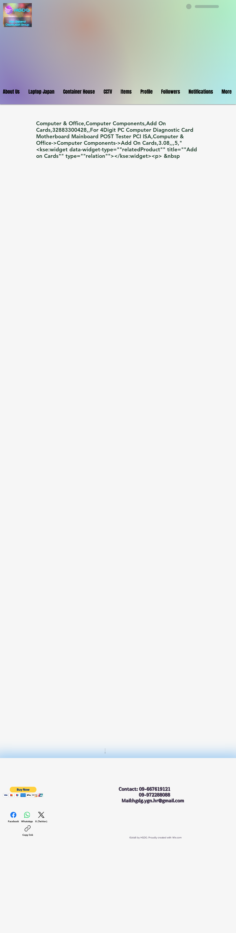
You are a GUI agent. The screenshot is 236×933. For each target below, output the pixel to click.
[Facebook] (13, 817)
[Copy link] (27, 830)
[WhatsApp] (27, 817)
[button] (23, 792)
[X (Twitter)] (41, 817)
